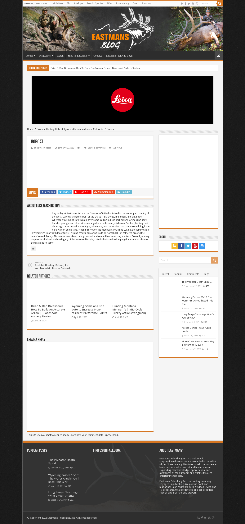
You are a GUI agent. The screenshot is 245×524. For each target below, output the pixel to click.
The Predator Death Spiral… (197, 281)
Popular (178, 274)
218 (203, 308)
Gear (135, 3)
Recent (165, 274)
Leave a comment (96, 148)
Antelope (78, 3)
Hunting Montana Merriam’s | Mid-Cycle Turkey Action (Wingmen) (129, 309)
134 (203, 335)
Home (29, 55)
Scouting (146, 3)
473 (207, 286)
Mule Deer (58, 3)
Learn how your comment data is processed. (94, 435)
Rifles (109, 3)
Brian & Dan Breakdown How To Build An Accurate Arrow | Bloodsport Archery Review (95, 68)
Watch (60, 55)
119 (206, 349)
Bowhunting (122, 3)
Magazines (45, 55)
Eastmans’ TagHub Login (119, 55)
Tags (206, 274)
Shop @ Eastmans (77, 55)
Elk (68, 3)
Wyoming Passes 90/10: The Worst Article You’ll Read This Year (197, 301)
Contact (97, 55)
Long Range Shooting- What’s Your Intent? (63, 493)
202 (205, 322)
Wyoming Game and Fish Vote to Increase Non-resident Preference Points (89, 309)
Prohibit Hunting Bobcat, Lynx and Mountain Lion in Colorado (70, 129)
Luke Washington (42, 148)
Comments (193, 274)
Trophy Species (95, 3)
